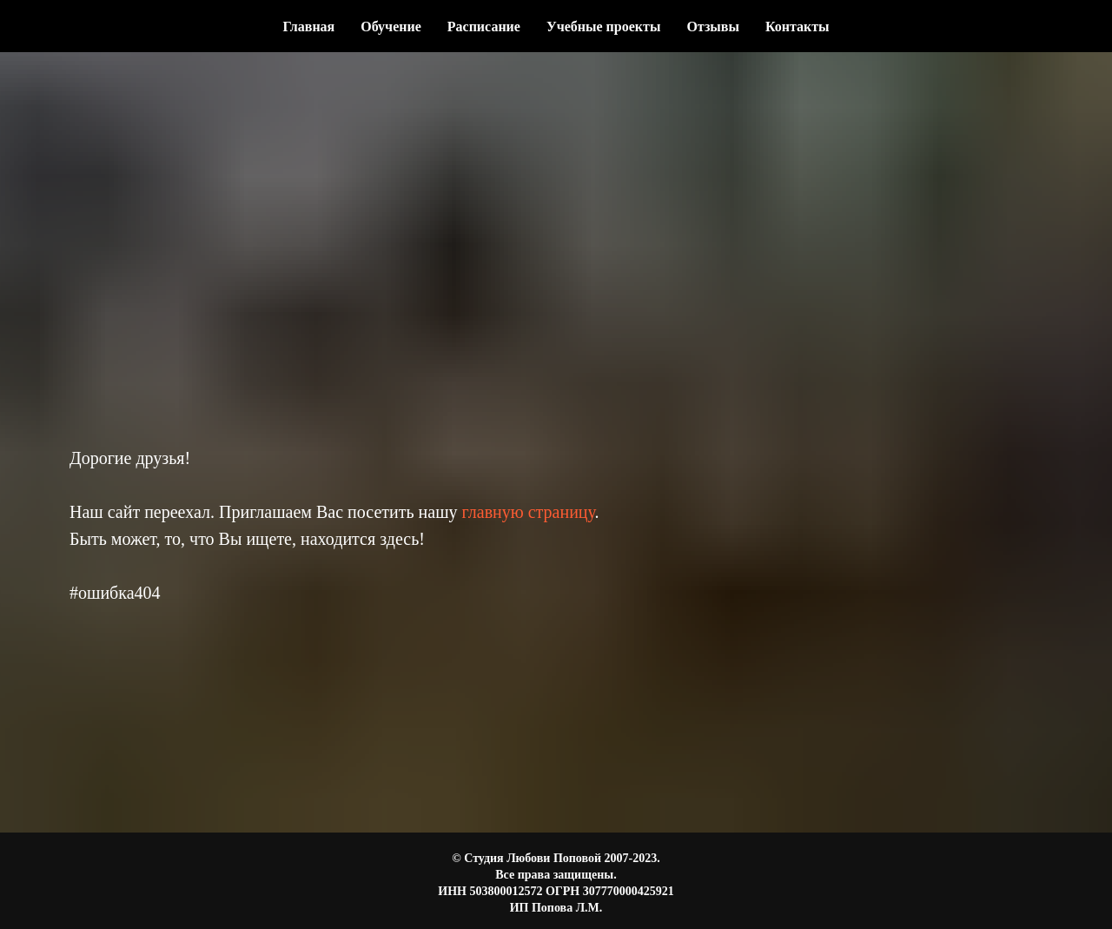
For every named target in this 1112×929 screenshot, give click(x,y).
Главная (308, 26)
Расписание (483, 26)
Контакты (797, 26)
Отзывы (712, 26)
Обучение (391, 26)
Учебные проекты (603, 26)
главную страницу (528, 511)
